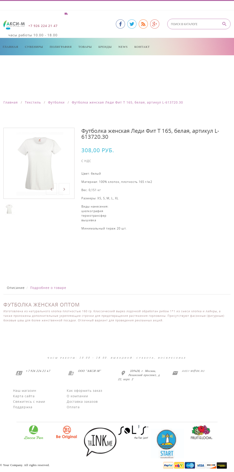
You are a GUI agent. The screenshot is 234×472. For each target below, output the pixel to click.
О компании (77, 396)
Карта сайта (24, 396)
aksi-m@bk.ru (192, 371)
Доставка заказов (82, 401)
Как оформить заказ (84, 390)
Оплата (73, 407)
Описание (16, 287)
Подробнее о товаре (48, 287)
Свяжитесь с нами (29, 401)
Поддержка (22, 407)
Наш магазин (24, 390)
